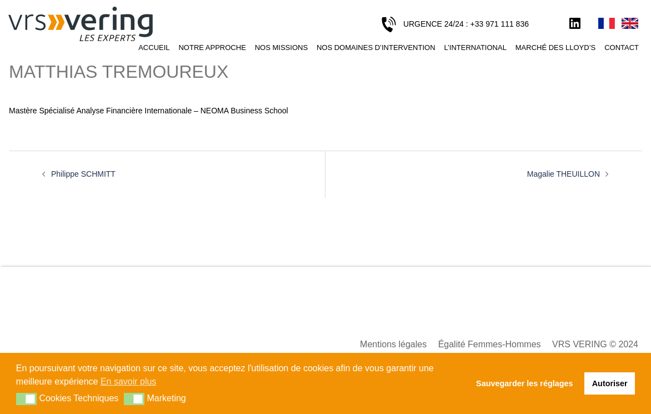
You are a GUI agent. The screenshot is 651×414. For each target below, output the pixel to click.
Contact (621, 47)
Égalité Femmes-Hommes (489, 344)
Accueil (153, 47)
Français (606, 23)
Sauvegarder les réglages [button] (524, 383)
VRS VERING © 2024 (595, 344)
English (630, 23)
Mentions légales (393, 344)
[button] (26, 399)
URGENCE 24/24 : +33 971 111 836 (466, 23)
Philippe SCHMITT (83, 173)
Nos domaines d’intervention (376, 47)
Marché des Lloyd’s (555, 47)
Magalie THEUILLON (563, 173)
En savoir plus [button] (129, 381)
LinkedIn (574, 23)
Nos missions (281, 47)
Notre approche (212, 47)
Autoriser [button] (610, 383)
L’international (475, 47)
